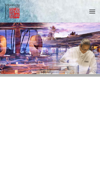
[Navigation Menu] (92, 11)
